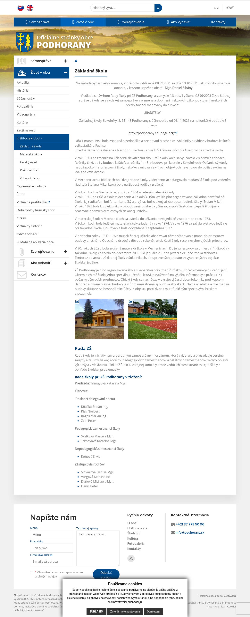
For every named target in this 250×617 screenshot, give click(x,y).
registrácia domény (35, 606)
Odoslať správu (106, 574)
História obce (137, 528)
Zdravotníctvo (30, 178)
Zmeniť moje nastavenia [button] (125, 611)
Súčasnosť (26, 98)
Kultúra (22, 122)
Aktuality (23, 82)
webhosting (51, 602)
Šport (21, 194)
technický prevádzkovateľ (28, 610)
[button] (37, 22)
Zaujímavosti (26, 130)
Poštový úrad (29, 170)
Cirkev (21, 218)
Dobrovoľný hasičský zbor (36, 210)
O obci (132, 523)
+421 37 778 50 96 (190, 524)
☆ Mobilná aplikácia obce (35, 242)
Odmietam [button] (153, 611)
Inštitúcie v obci (29, 138)
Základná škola (31, 146)
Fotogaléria (25, 106)
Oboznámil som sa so (59, 574)
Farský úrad (28, 162)
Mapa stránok (22, 602)
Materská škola (31, 154)
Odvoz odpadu (27, 234)
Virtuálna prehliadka (32, 202)
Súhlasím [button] (96, 611)
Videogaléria (26, 114)
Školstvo (133, 533)
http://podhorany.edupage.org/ (152, 133)
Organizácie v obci (31, 186)
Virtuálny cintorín (29, 226)
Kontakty (218, 22)
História (23, 90)
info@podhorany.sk (190, 532)
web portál (37, 602)
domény (18, 606)
